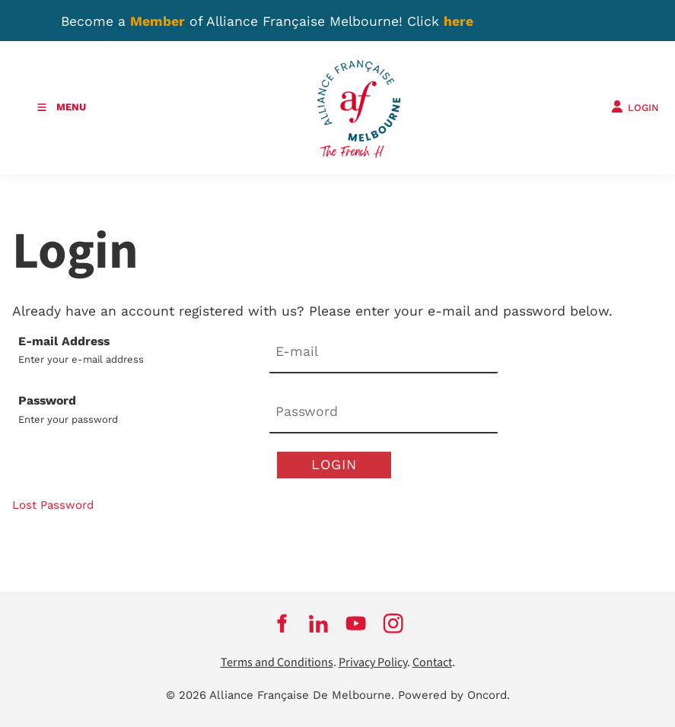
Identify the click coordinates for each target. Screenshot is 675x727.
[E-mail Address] (383, 353)
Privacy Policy (373, 663)
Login (334, 464)
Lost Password (53, 505)
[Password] (383, 412)
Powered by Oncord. (454, 695)
